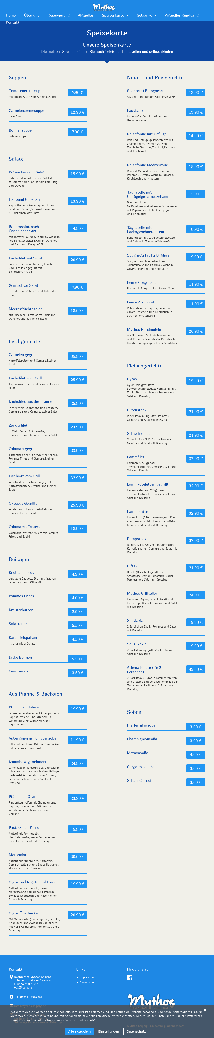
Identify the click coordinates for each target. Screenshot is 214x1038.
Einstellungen (108, 1031)
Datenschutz (86, 1020)
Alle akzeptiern (79, 1031)
